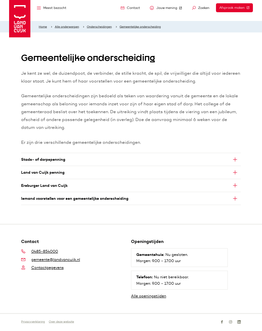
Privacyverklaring (33, 321)
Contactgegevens (42, 267)
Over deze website (61, 321)
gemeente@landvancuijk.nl (50, 259)
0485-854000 (39, 251)
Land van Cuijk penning (43, 172)
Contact (130, 8)
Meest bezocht (51, 8)
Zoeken (201, 8)
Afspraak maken (236, 8)
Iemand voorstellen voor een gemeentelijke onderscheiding (74, 198)
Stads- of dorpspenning (43, 159)
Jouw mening (167, 9)
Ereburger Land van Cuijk (44, 185)
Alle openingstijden (148, 296)
